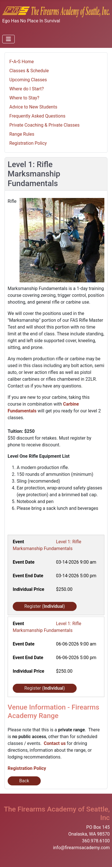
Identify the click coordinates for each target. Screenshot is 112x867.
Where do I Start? (26, 88)
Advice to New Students (33, 107)
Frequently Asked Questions (37, 116)
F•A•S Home (21, 61)
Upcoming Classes (28, 79)
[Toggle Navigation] (8, 39)
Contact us (55, 743)
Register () (44, 606)
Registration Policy (28, 143)
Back (24, 780)
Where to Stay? (24, 98)
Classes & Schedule (29, 70)
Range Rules (21, 134)
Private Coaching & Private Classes (44, 125)
